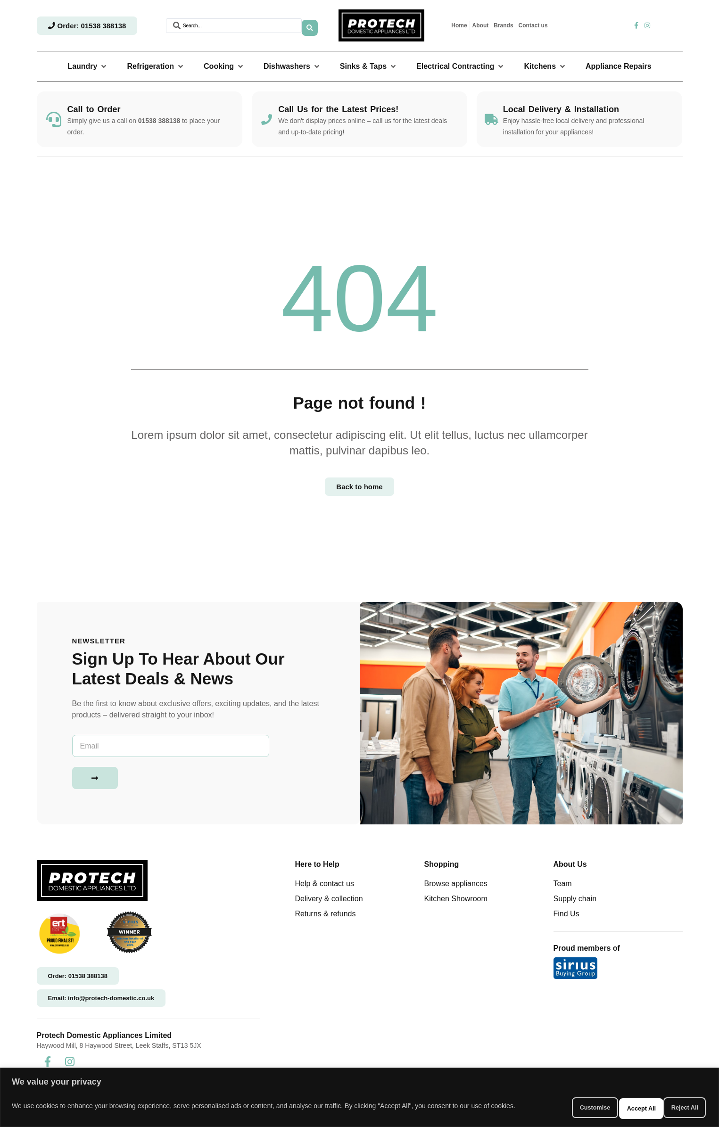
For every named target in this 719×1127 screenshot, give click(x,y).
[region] (359, 1099)
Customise (553, 1107)
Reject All (615, 1107)
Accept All (677, 1107)
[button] (87, 66)
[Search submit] (310, 25)
